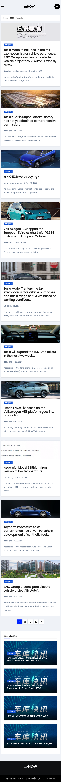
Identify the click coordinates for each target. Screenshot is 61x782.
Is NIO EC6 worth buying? (21, 177)
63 (5, 306)
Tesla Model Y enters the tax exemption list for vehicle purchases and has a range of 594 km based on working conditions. (30, 294)
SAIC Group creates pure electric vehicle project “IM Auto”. (27, 589)
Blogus (38, 778)
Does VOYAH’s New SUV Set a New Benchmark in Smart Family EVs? (24, 687)
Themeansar (50, 778)
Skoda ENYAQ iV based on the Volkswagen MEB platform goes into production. (29, 411)
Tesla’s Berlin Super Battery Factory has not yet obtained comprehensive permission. (30, 120)
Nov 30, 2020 (36, 71)
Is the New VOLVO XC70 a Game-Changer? (29, 743)
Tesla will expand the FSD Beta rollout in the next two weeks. (30, 354)
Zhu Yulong (8, 478)
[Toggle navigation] (2, 6)
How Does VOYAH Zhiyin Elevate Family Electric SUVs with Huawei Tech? (27, 659)
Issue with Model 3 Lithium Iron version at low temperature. (25, 469)
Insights (8, 45)
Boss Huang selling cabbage (15, 71)
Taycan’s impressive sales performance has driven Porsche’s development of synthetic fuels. (28, 531)
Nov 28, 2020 (22, 478)
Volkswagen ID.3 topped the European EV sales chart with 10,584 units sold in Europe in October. (29, 232)
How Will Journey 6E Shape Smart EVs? (27, 715)
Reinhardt (8, 243)
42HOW (29, 7)
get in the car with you (13, 183)
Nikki (6, 131)
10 (36, 622)
